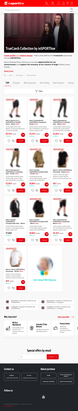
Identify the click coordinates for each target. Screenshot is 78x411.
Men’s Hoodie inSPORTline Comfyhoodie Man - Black (15, 221)
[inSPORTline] (14, 3)
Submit (53, 357)
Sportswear (19, 75)
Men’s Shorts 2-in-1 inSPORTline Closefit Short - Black (13, 122)
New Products (58, 82)
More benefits (66, 317)
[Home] (4, 75)
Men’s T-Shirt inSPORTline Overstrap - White (15, 270)
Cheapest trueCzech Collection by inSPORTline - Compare (55, 308)
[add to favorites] (9, 141)
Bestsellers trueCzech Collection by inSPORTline (20, 302)
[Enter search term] (36, 10)
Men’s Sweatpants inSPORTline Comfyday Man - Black (61, 122)
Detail (21, 141)
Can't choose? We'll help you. (44, 280)
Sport (10, 75)
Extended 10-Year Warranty (41, 325)
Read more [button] (8, 71)
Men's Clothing (31, 75)
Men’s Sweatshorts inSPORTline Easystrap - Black (61, 221)
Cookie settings (9, 406)
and (11, 56)
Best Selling (44, 82)
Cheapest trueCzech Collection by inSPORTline (20, 308)
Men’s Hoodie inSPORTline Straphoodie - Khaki (38, 172)
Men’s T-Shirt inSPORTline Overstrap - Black (62, 171)
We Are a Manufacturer (16, 323)
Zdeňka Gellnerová (29, 377)
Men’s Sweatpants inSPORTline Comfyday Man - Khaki (14, 172)
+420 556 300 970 (12, 377)
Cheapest (16, 82)
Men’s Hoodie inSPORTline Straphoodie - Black (38, 221)
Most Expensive (30, 82)
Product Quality (65, 323)
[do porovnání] (13, 141)
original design (26, 56)
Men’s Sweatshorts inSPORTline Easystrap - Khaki (38, 122)
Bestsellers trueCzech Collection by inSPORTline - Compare (56, 302)
